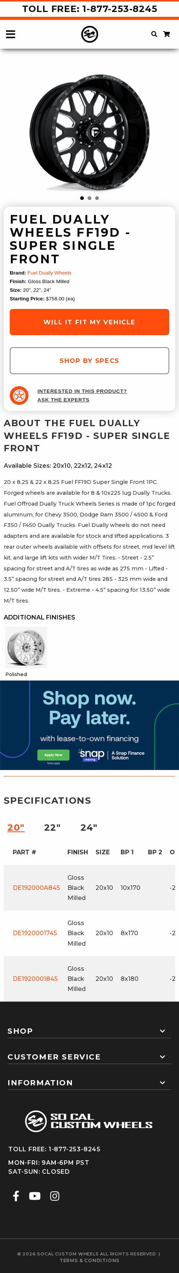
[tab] (89, 1028)
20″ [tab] (16, 827)
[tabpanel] (89, 132)
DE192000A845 (36, 887)
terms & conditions (89, 1260)
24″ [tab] (89, 827)
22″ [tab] (52, 827)
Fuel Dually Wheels (50, 273)
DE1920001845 (35, 978)
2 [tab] (89, 198)
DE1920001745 (35, 933)
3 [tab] (97, 198)
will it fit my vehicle (89, 322)
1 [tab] (82, 198)
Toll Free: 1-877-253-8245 (89, 8)
